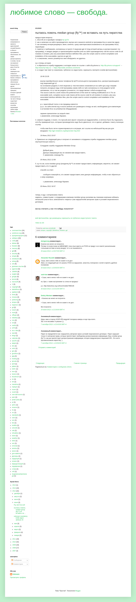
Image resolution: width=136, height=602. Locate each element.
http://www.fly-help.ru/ (43, 68)
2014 (14, 485)
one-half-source (17, 394)
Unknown (16, 574)
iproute (14, 361)
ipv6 (13, 364)
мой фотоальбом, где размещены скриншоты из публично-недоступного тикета (65, 218)
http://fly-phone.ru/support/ (110, 65)
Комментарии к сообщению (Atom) (59, 367)
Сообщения (16, 560)
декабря (17, 493)
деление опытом (18, 266)
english (14, 274)
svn (13, 420)
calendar (15, 338)
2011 (14, 539)
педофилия (16, 466)
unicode (14, 428)
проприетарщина (18, 235)
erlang (14, 261)
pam (13, 397)
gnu (13, 351)
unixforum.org (16, 233)
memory (14, 248)
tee (13, 423)
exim (13, 348)
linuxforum (15, 377)
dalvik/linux (56, 230)
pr (12, 402)
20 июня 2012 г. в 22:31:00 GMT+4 (52, 289)
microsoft (15, 282)
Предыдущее (120, 363)
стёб (13, 241)
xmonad (14, 446)
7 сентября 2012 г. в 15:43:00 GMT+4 (53, 324)
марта (16, 529)
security (14, 253)
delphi (14, 343)
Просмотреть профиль (18, 577)
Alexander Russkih (48, 258)
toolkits (14, 425)
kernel (14, 279)
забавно (15, 238)
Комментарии (17, 564)
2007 (14, 551)
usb (13, 430)
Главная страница (80, 363)
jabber (14, 366)
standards (15, 415)
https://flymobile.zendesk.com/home (67, 68)
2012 (14, 491)
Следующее (40, 363)
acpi (13, 333)
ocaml (14, 392)
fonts (13, 294)
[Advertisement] (80, 355)
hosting (14, 359)
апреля (17, 526)
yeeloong (15, 300)
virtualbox (15, 433)
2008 (14, 548)
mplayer (14, 387)
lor (13, 379)
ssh (13, 264)
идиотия (15, 269)
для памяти (16, 453)
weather (14, 438)
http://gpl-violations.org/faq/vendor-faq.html (64, 131)
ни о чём (15, 330)
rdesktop (15, 318)
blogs (14, 335)
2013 (14, 488)
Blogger (77, 591)
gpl (66, 230)
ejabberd (15, 292)
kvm (13, 371)
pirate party (16, 400)
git (13, 307)
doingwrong (45, 241)
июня (16, 502)
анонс (14, 451)
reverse (14, 407)
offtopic (14, 315)
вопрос (43, 230)
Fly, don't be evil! (19, 505)
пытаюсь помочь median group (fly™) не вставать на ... (20, 510)
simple (14, 256)
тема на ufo (39, 223)
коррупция (15, 459)
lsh (13, 382)
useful (14, 325)
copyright (49, 230)
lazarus (14, 374)
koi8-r (14, 369)
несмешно (15, 259)
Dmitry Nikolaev (46, 295)
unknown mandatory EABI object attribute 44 (20, 518)
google (14, 276)
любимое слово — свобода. (59, 12)
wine (13, 441)
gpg (13, 356)
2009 (14, 545)
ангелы (14, 448)
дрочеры (15, 456)
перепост (15, 305)
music (14, 389)
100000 (14, 271)
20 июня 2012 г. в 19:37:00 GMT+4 (52, 251)
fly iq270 (65, 40)
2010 (14, 542)
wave (13, 436)
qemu (14, 405)
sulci (13, 418)
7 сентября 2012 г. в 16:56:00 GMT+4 (53, 343)
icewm (14, 310)
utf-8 (13, 328)
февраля (17, 532)
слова (14, 469)
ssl (13, 323)
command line (16, 230)
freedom (62, 230)
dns (13, 346)
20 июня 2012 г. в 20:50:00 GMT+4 (52, 268)
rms (13, 320)
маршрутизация (17, 464)
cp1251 (14, 341)
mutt (13, 312)
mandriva (15, 384)
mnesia (14, 297)
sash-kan (44, 274)
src (13, 412)
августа (17, 496)
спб (13, 471)
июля (16, 499)
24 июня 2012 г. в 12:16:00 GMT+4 (52, 310)
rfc (13, 410)
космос (14, 461)
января (17, 535)
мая (15, 523)
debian (14, 243)
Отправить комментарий (47, 347)
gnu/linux (15, 353)
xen (13, 443)
